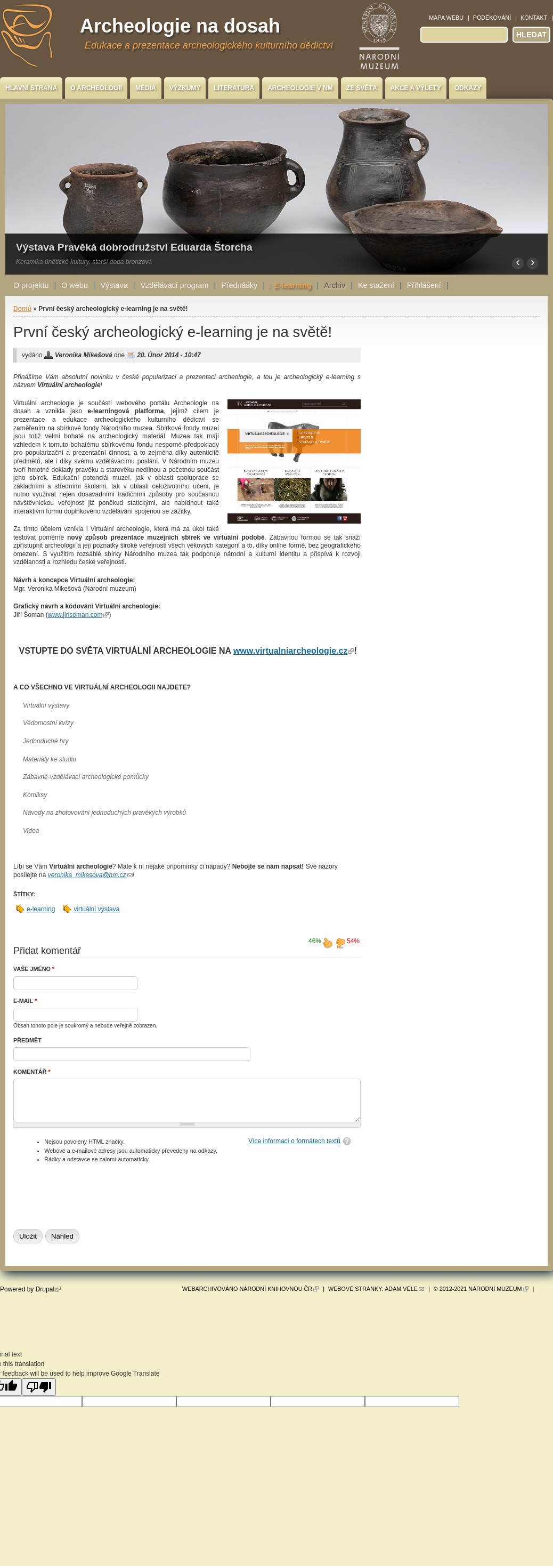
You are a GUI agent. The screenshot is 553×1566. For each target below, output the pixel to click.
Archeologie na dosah (180, 26)
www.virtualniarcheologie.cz (293, 650)
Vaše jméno (33, 969)
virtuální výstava (96, 909)
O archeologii (96, 88)
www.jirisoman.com (78, 615)
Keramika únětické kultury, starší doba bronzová (84, 262)
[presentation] (94, 1194)
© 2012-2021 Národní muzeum (481, 1289)
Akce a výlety (416, 88)
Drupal (48, 1289)
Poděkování (492, 17)
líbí (327, 942)
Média (145, 88)
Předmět (27, 1040)
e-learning (41, 909)
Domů (22, 308)
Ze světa (361, 88)
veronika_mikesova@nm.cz (90, 875)
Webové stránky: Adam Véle (376, 1289)
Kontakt (534, 17)
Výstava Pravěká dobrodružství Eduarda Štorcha (134, 247)
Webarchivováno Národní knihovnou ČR (250, 1289)
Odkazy (468, 88)
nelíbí (340, 942)
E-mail (25, 1001)
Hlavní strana (31, 88)
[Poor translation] (39, 1387)
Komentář (32, 1072)
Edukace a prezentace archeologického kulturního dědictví (209, 45)
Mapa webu (446, 17)
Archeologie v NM (300, 88)
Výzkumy (185, 88)
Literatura (234, 88)
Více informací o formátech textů (294, 1141)
